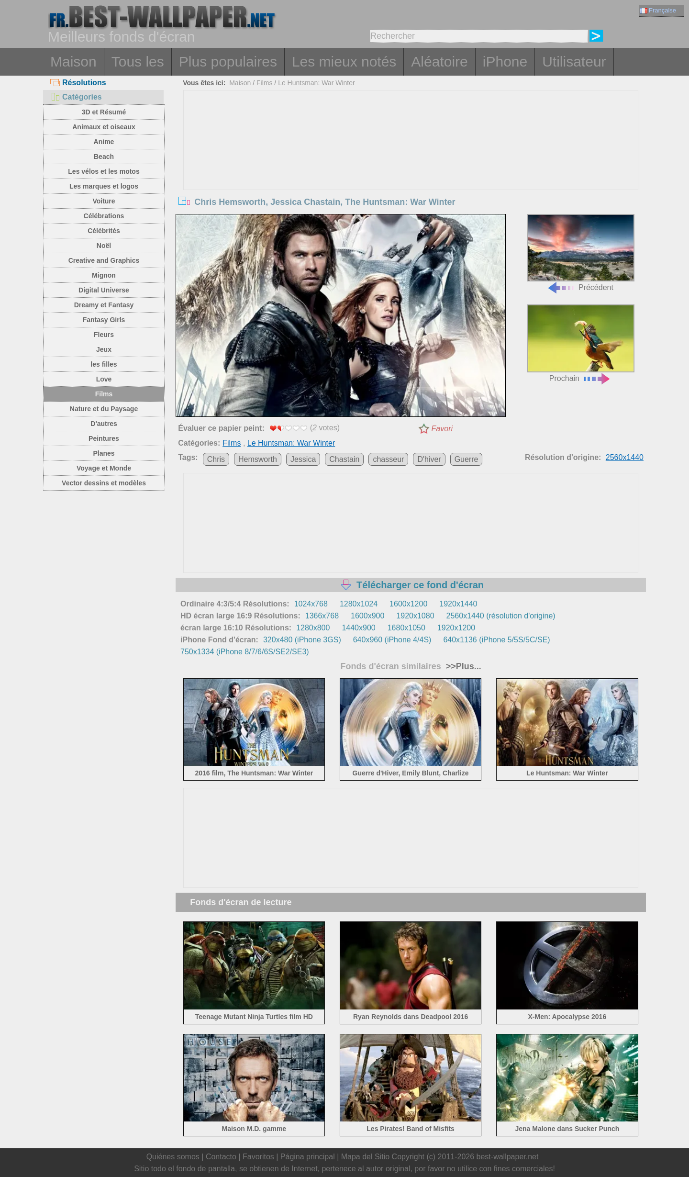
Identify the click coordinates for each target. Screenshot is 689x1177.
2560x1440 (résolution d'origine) (501, 616)
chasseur (388, 459)
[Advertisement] (411, 162)
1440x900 (358, 628)
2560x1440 (625, 457)
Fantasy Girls (104, 320)
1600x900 (367, 616)
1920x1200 (456, 628)
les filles (103, 364)
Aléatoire (439, 61)
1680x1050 (406, 628)
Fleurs (104, 334)
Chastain (344, 459)
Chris (216, 459)
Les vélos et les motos (103, 171)
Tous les (137, 61)
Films (104, 394)
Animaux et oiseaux (103, 127)
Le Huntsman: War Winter (316, 83)
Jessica (303, 459)
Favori (442, 429)
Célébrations (104, 216)
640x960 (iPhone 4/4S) (392, 640)
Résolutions (78, 82)
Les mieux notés (344, 61)
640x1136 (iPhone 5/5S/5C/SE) (496, 640)
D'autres (103, 423)
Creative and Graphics (104, 260)
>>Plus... (462, 666)
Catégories (76, 97)
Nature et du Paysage (104, 409)
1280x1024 (359, 604)
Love (104, 379)
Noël (104, 245)
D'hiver (429, 459)
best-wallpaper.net (508, 1157)
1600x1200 (408, 604)
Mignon (104, 275)
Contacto (221, 1157)
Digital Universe (103, 290)
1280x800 (313, 628)
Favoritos (258, 1157)
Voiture (103, 201)
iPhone (505, 61)
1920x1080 (415, 616)
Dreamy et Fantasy (104, 305)
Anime (104, 142)
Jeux (103, 349)
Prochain (580, 343)
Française (658, 10)
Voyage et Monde (104, 468)
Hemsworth (257, 459)
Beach (104, 156)
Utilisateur (574, 61)
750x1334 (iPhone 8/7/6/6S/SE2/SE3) (244, 652)
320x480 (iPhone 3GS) (302, 640)
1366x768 (322, 616)
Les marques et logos (103, 186)
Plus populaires (228, 61)
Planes (103, 453)
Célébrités (104, 231)
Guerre (466, 459)
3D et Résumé (104, 112)
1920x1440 (458, 604)
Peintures (104, 438)
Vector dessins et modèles (104, 483)
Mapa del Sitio (365, 1157)
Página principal (307, 1157)
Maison (73, 61)
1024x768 (311, 604)
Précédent (580, 253)
